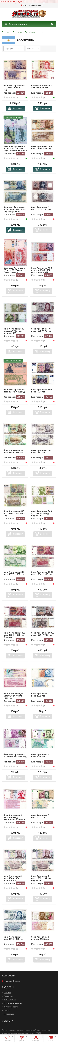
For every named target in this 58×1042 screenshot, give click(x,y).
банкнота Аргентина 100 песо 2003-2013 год (14, 87)
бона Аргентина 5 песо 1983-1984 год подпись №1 (41, 878)
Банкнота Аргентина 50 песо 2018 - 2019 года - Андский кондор (15, 148)
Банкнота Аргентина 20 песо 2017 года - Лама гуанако (14, 270)
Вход (24, 5)
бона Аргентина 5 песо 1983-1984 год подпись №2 (13, 878)
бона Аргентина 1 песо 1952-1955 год (41, 208)
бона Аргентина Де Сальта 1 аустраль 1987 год (13, 695)
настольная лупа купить (12, 1)
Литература (9, 1014)
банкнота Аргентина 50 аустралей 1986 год (15, 755)
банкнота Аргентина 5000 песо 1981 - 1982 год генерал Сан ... (15, 209)
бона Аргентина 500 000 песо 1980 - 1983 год (14, 513)
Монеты (7, 993)
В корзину (17, 108)
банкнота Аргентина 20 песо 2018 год (41, 86)
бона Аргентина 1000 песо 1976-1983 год (42, 147)
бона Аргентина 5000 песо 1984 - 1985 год (42, 573)
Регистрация (37, 5)
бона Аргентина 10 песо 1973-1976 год (41, 329)
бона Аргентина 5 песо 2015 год (40, 755)
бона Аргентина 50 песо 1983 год (41, 451)
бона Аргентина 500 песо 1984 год (41, 390)
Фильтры (31, 48)
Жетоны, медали (11, 1007)
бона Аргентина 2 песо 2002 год (40, 694)
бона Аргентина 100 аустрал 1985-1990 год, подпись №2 (41, 270)
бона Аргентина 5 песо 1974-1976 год (13, 938)
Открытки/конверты (13, 1003)
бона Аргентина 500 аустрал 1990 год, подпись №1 (41, 513)
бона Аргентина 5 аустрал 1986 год (40, 938)
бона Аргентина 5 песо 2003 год (40, 816)
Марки (7, 1010)
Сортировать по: (12, 48)
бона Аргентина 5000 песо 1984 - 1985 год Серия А (14, 635)
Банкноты (8, 996)
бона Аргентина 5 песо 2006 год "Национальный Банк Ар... (14, 818)
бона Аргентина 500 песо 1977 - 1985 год (14, 573)
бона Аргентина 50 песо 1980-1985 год (13, 451)
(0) (11, 98)
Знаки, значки (10, 1000)
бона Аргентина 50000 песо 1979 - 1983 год (42, 634)
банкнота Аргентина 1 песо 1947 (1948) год (15, 390)
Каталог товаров (16, 24)
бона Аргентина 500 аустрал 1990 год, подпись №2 (14, 330)
